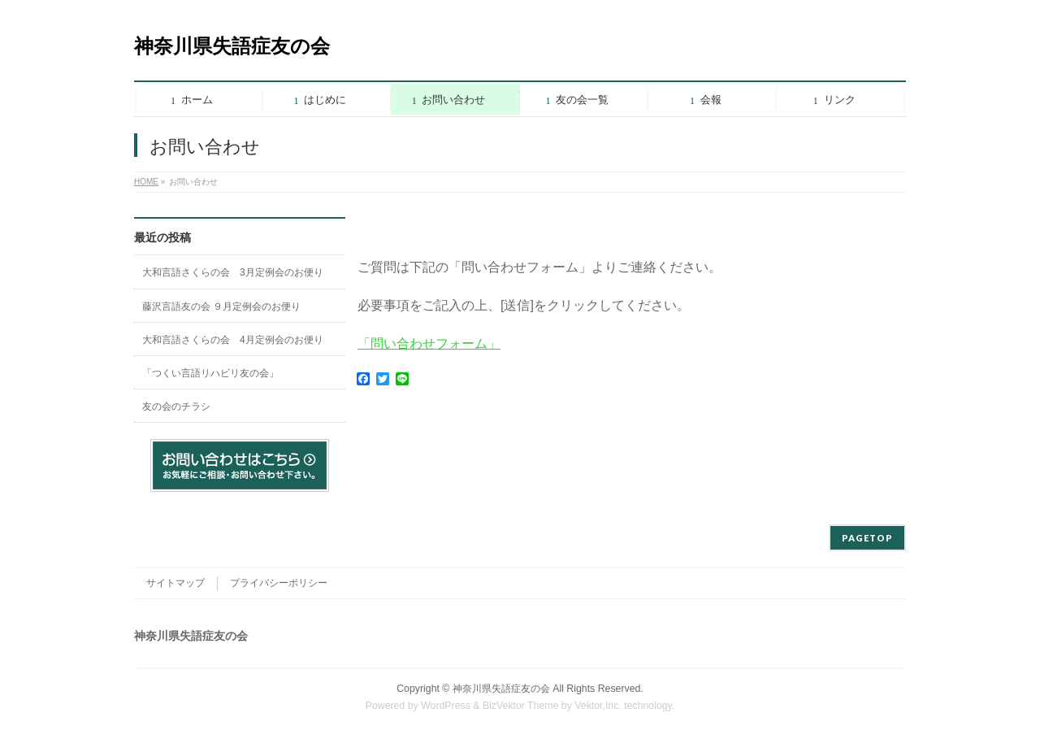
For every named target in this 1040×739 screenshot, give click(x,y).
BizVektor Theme (521, 705)
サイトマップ (175, 583)
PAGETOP (867, 538)
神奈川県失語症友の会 (232, 46)
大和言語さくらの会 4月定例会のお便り (232, 340)
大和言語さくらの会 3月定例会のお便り (232, 272)
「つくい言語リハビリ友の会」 (210, 373)
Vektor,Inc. (598, 705)
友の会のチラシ (176, 406)
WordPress (445, 705)
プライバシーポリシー (278, 583)
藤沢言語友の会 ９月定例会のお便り (221, 306)
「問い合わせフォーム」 (429, 343)
